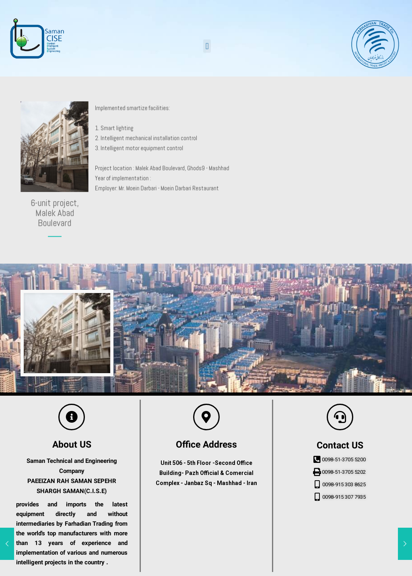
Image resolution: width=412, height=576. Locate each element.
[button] (207, 46)
